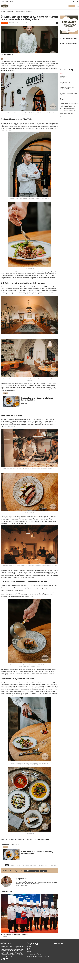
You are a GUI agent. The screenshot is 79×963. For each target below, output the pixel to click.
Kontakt (11, 1)
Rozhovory (45, 6)
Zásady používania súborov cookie (35, 954)
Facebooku (39, 839)
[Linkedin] (35, 871)
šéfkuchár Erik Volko (53, 865)
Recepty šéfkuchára (55, 6)
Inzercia (29, 951)
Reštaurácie (34, 6)
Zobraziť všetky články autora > (22, 885)
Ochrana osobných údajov (33, 953)
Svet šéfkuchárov (10, 11)
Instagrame (46, 839)
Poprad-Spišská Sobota (42, 865)
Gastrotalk (64, 6)
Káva (20, 6)
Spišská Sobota (26, 865)
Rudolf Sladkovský (12, 22)
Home (4, 11)
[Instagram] (43, 871)
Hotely (39, 6)
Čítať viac (62, 117)
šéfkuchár (12, 865)
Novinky (11, 930)
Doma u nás (49, 287)
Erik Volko (19, 865)
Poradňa (6, 1)
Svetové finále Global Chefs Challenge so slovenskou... (14, 934)
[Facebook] (28, 871)
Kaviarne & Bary (27, 6)
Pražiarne (71, 6)
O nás (3, 1)
